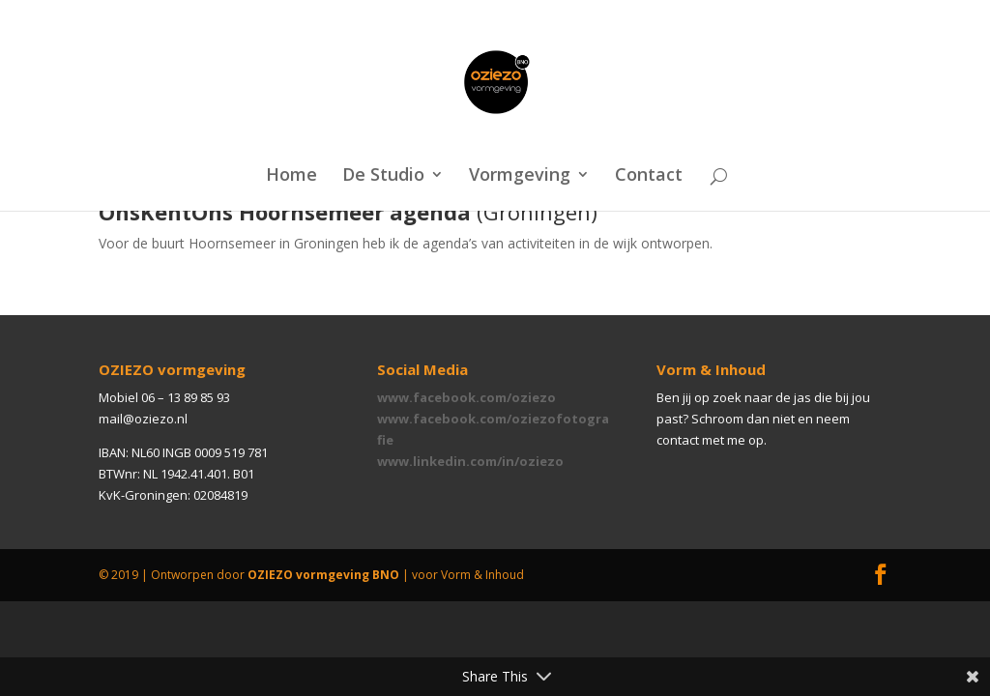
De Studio (383, 176)
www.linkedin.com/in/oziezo (470, 461)
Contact (649, 176)
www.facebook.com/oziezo (466, 397)
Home (291, 176)
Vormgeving (519, 176)
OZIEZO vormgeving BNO (323, 574)
